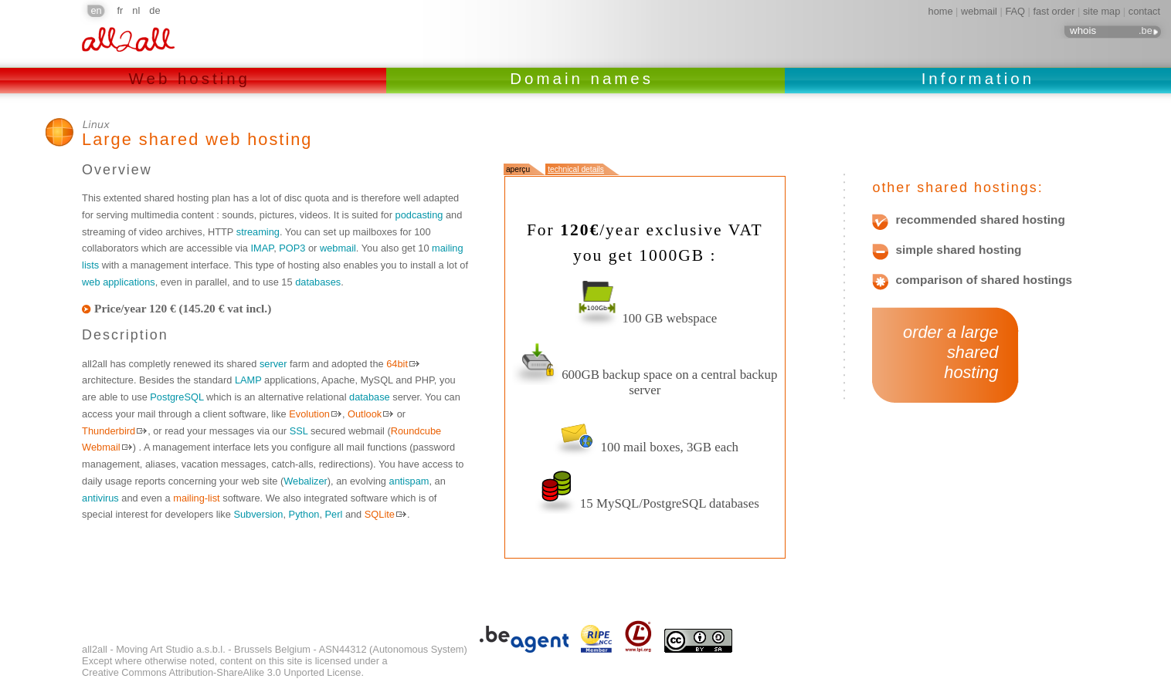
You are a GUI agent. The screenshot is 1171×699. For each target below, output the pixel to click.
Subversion (258, 514)
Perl (334, 514)
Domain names (585, 78)
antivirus (100, 498)
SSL (299, 431)
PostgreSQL (176, 397)
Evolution (309, 414)
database (369, 397)
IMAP (261, 248)
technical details (576, 169)
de (154, 10)
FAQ (1015, 11)
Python (304, 514)
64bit (397, 364)
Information (978, 78)
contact (1144, 11)
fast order (1053, 11)
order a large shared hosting (945, 352)
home (940, 11)
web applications (118, 282)
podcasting (419, 215)
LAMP (248, 380)
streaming (258, 232)
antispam (409, 481)
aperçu (518, 169)
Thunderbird (108, 431)
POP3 (292, 248)
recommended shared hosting (979, 220)
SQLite (380, 514)
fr (120, 10)
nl (136, 10)
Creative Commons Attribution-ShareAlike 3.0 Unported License (221, 672)
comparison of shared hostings (983, 280)
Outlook (365, 414)
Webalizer (305, 481)
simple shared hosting (958, 250)
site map (1101, 11)
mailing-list (196, 498)
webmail (979, 11)
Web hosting (193, 78)
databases (318, 282)
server (273, 364)
